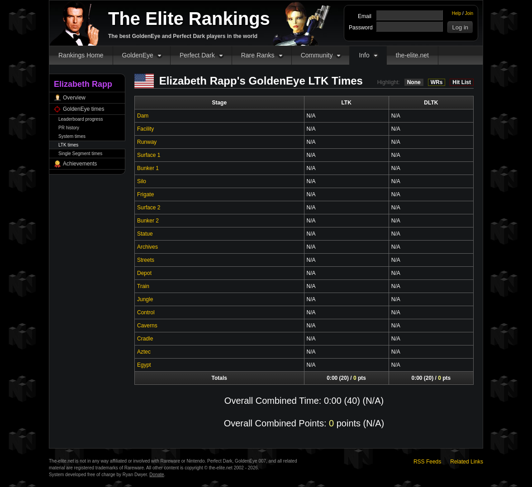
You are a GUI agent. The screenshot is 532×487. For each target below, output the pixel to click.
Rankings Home (81, 55)
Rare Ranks (258, 55)
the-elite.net (412, 55)
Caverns (147, 325)
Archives (147, 247)
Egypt (144, 365)
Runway (147, 142)
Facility (145, 129)
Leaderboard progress (80, 119)
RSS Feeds (427, 462)
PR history (68, 127)
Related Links (466, 462)
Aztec (144, 352)
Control (146, 312)
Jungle (145, 299)
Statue (145, 234)
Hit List (461, 82)
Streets (145, 260)
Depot (144, 273)
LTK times (68, 144)
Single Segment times (80, 153)
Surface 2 (148, 207)
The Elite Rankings (189, 18)
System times (72, 136)
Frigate (145, 194)
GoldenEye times (83, 109)
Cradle (145, 339)
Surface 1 (148, 155)
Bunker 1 (148, 168)
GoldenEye (137, 55)
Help (456, 13)
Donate (156, 474)
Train (143, 286)
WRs (437, 82)
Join (469, 13)
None (414, 82)
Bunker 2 (148, 220)
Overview (74, 98)
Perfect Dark (197, 55)
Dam (142, 116)
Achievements (80, 164)
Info (364, 55)
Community (317, 55)
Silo (141, 181)
